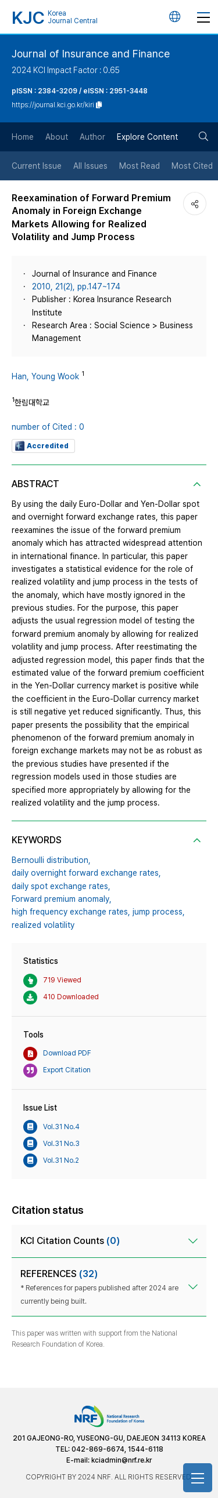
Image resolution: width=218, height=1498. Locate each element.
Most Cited (192, 166)
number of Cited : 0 (48, 426)
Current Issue (37, 166)
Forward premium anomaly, (62, 899)
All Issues (90, 166)
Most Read (139, 166)
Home (23, 137)
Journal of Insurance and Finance (91, 54)
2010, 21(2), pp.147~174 (76, 286)
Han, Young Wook (45, 376)
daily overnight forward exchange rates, (86, 872)
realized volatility (43, 925)
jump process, (159, 911)
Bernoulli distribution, (51, 860)
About (56, 137)
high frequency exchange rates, (71, 911)
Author (92, 137)
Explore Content (147, 137)
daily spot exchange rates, (61, 886)
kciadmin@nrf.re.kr (121, 1460)
